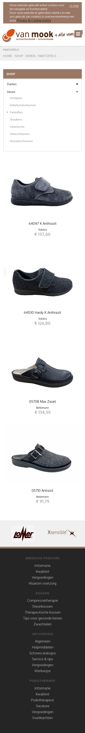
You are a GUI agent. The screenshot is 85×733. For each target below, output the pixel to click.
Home (7, 56)
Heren (30, 56)
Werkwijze (42, 671)
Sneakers (16, 119)
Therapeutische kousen (43, 612)
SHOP (19, 56)
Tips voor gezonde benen (42, 618)
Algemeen (42, 641)
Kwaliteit (42, 571)
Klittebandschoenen (23, 105)
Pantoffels (47, 56)
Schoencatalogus (42, 653)
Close (74, 6)
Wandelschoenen (21, 141)
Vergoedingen (42, 577)
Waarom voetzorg (42, 583)
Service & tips (42, 659)
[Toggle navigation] (78, 33)
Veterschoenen (20, 134)
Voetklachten (42, 718)
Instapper (16, 98)
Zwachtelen (43, 624)
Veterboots (17, 126)
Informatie (42, 565)
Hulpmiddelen (42, 647)
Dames (42, 84)
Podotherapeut (42, 700)
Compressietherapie (42, 600)
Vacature (42, 706)
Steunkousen (42, 606)
